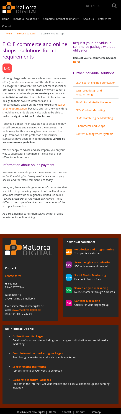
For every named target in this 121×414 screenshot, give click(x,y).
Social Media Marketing (88, 274)
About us (88, 19)
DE (87, 5)
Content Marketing (86, 299)
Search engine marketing (89, 287)
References (104, 19)
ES (98, 5)
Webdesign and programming (92, 249)
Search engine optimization (91, 261)
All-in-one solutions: (19, 328)
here (76, 61)
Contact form (12, 275)
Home (5, 19)
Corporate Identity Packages (30, 378)
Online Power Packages (26, 335)
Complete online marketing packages (35, 352)
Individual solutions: (80, 241)
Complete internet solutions (61, 19)
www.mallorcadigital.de (26, 309)
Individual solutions (26, 19)
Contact (6, 26)
